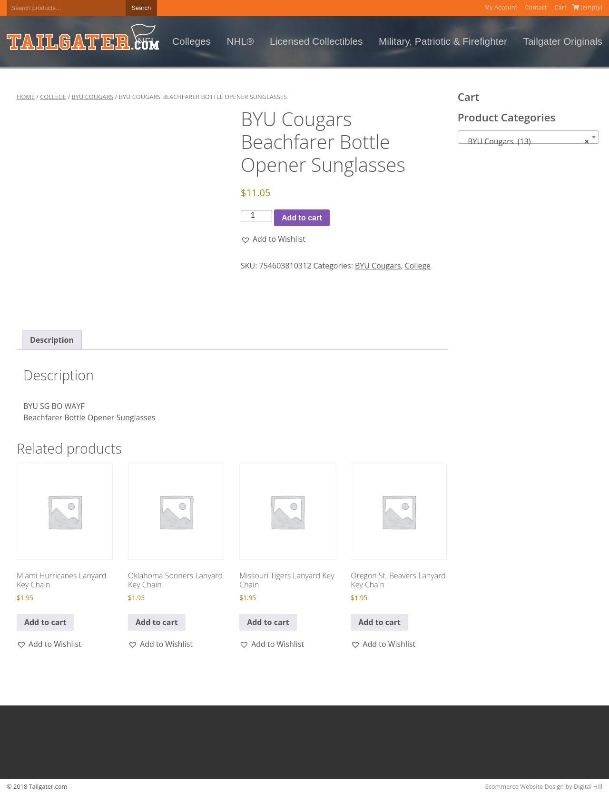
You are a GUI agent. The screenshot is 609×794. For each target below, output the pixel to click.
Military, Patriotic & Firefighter (443, 41)
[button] (273, 239)
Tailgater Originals (562, 41)
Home (26, 96)
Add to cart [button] (45, 622)
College (53, 96)
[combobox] (528, 137)
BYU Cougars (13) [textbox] (525, 141)
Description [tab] (52, 340)
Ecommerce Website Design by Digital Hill (543, 786)
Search (141, 7)
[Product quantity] (256, 215)
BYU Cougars (93, 96)
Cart (561, 7)
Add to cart (302, 218)
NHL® (240, 41)
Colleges (191, 41)
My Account (501, 7)
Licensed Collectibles (316, 41)
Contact (536, 7)
